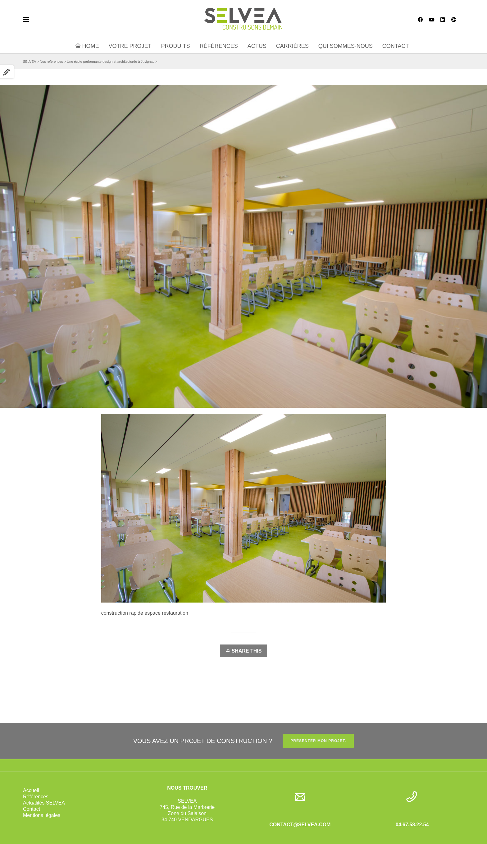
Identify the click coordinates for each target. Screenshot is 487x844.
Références (35, 796)
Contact (31, 809)
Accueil (31, 790)
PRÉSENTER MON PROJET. (318, 741)
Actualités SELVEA (44, 802)
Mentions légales (41, 815)
